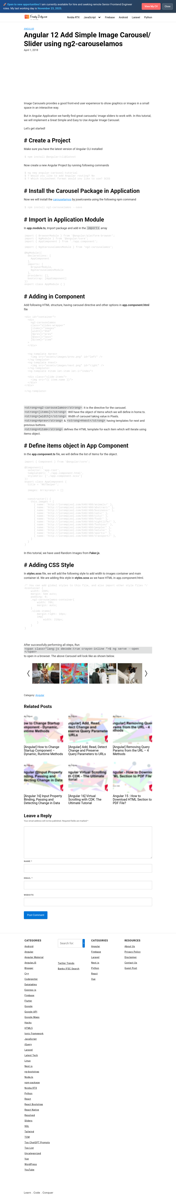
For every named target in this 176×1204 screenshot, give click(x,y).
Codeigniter (31, 979)
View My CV (150, 6)
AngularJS (30, 963)
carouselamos (62, 199)
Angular (29, 29)
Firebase (110, 17)
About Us (130, 946)
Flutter (28, 1001)
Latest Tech (31, 1055)
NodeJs (29, 1077)
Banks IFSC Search (68, 969)
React (28, 1099)
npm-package (32, 1083)
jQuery (28, 1044)
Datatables (31, 985)
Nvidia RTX (73, 17)
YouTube (29, 1170)
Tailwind (29, 1132)
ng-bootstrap (32, 1072)
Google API (31, 1012)
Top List (29, 1148)
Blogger (29, 968)
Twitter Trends (66, 963)
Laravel (136, 17)
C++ (27, 974)
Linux (28, 1061)
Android (123, 17)
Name (28, 861)
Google (29, 1006)
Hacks (28, 1023)
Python (148, 17)
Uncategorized (33, 1153)
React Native (32, 1110)
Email (28, 878)
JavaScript (90, 17)
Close (167, 6)
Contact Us (131, 963)
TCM (27, 1137)
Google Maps (32, 1017)
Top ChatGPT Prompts (37, 1143)
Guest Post (131, 968)
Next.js (29, 1066)
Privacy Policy (133, 952)
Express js (30, 990)
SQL (27, 1126)
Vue (27, 1159)
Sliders (28, 1121)
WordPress (31, 1164)
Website (29, 895)
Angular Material (34, 957)
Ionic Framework (34, 1034)
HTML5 (29, 1028)
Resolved (30, 1115)
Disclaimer (131, 957)
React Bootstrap (34, 1104)
